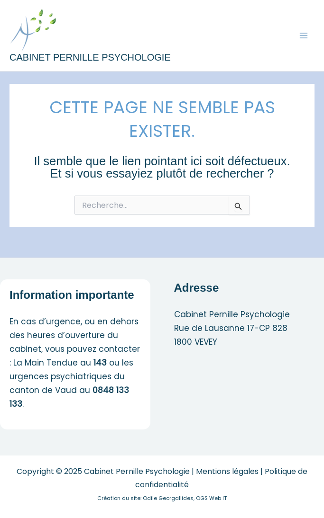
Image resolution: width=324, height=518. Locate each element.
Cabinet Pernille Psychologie (90, 57)
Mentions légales (227, 471)
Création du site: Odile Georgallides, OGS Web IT (162, 498)
